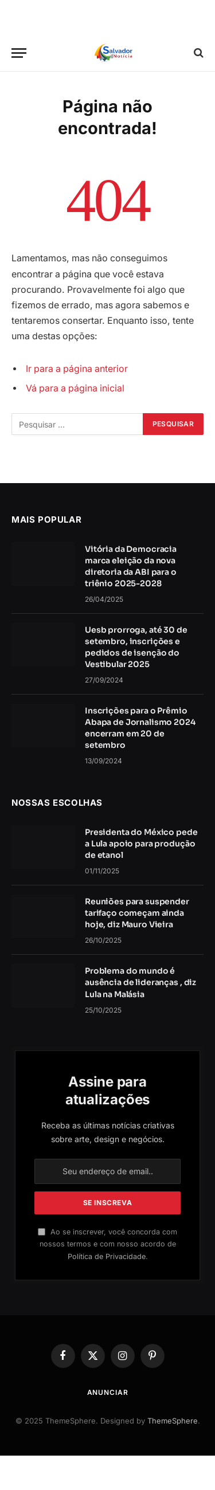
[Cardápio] (18, 53)
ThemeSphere (172, 1420)
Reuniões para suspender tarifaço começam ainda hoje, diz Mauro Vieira (137, 913)
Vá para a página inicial (75, 388)
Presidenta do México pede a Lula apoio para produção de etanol (141, 843)
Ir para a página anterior (77, 368)
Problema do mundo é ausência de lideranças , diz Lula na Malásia (140, 982)
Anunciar (107, 1392)
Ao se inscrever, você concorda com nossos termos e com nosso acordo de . (107, 1244)
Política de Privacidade (107, 1256)
